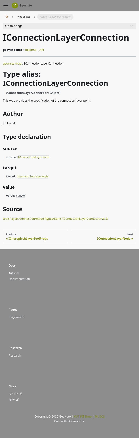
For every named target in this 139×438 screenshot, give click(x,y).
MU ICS (100, 416)
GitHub (15, 394)
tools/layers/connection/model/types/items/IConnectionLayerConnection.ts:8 (55, 219)
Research (15, 356)
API (41, 50)
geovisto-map (12, 63)
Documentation (19, 279)
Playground (16, 317)
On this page (14, 26)
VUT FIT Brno (83, 416)
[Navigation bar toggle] (5, 5)
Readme (30, 50)
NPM (14, 400)
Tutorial (14, 273)
